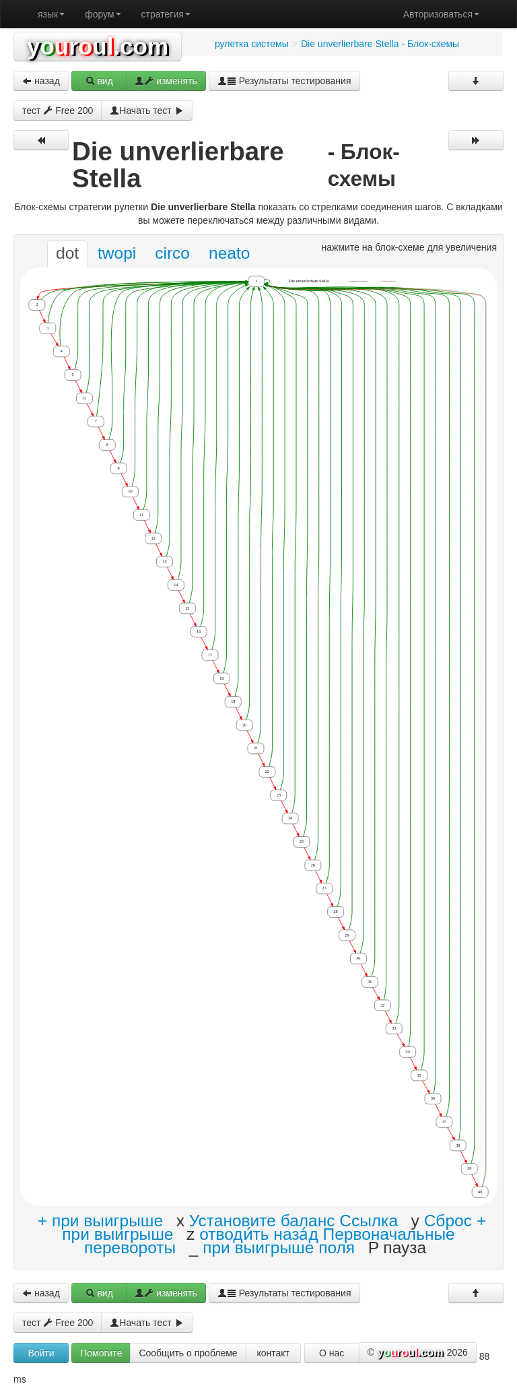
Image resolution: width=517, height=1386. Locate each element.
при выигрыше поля (279, 1247)
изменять (166, 80)
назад (41, 80)
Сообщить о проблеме (188, 1353)
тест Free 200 (57, 110)
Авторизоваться (441, 14)
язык (51, 14)
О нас (331, 1353)
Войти (41, 1353)
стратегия (166, 14)
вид (99, 80)
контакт (272, 1353)
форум (102, 14)
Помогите (101, 1353)
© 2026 (418, 1353)
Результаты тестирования (284, 80)
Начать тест (146, 110)
